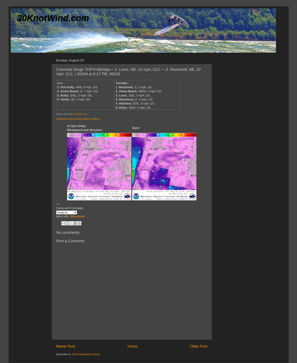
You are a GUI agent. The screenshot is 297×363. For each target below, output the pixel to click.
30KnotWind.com (53, 18)
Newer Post (65, 346)
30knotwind (77, 216)
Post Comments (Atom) (86, 354)
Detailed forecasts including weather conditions (78, 119)
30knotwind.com (79, 114)
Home (132, 346)
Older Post (198, 346)
